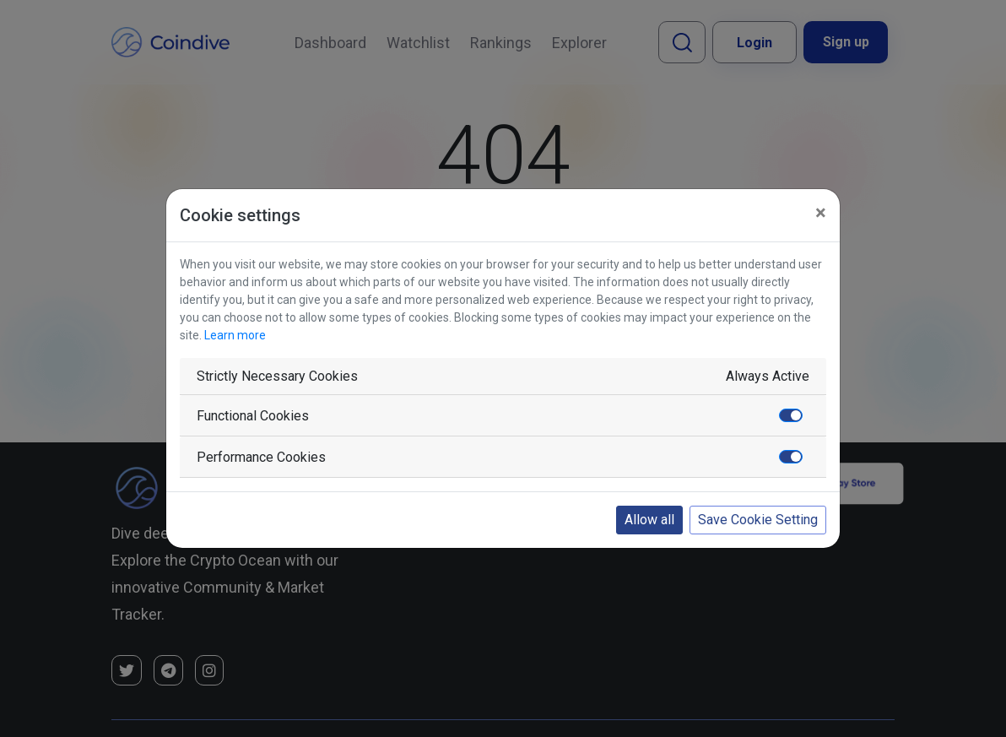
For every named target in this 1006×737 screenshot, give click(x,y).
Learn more (235, 335)
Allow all (649, 520)
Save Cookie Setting (758, 520)
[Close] (821, 212)
